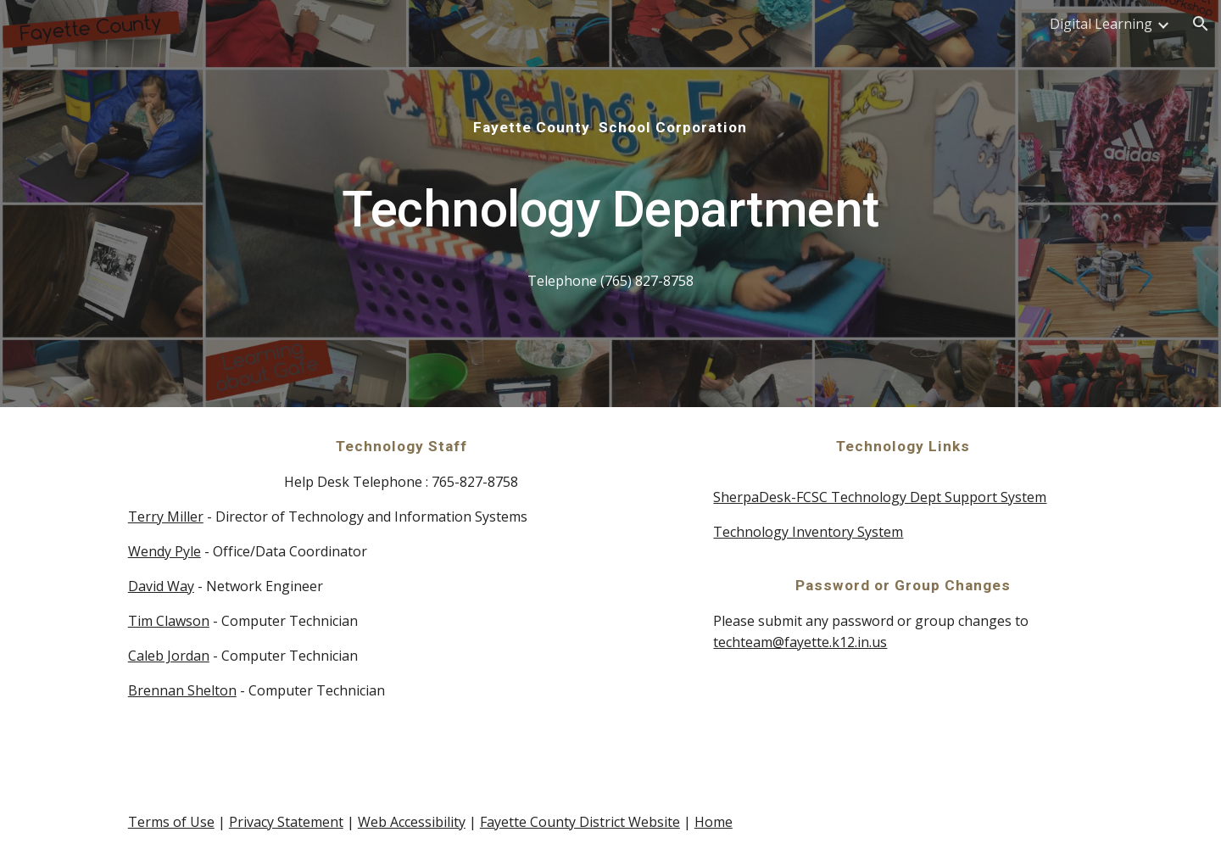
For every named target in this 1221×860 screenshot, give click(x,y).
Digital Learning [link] (1101, 23)
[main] (610, 204)
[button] (1200, 23)
